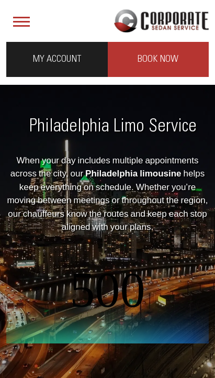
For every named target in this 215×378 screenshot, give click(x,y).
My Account (57, 59)
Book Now (158, 59)
